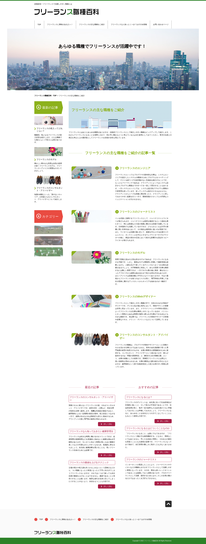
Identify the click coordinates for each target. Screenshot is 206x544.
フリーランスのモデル (46, 159)
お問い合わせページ (161, 24)
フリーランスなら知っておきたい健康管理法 (91, 431)
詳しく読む (108, 424)
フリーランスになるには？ (139, 397)
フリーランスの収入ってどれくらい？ (49, 129)
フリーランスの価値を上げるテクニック (89, 462)
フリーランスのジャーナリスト (137, 211)
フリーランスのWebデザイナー (137, 296)
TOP (39, 25)
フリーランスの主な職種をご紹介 (92, 24)
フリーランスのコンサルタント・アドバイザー (49, 189)
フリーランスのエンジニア (134, 168)
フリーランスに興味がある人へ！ (60, 24)
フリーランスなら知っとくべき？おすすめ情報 (129, 24)
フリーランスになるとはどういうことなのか (148, 428)
